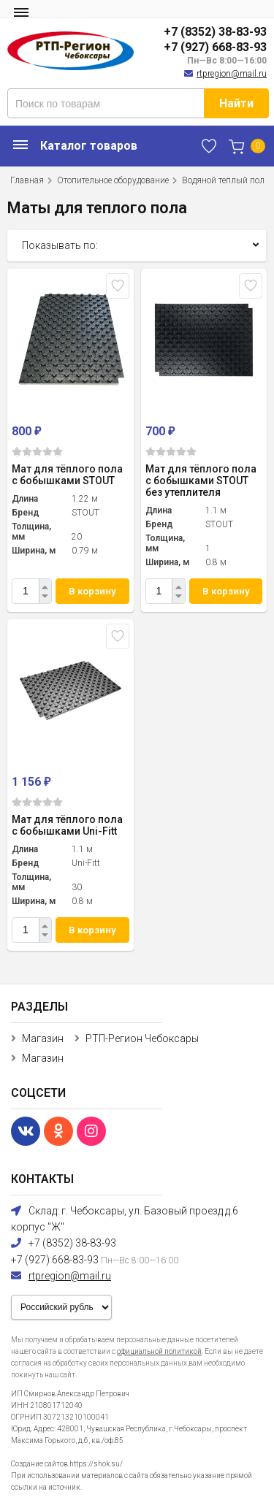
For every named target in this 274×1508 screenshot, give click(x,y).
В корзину (92, 591)
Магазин (43, 1038)
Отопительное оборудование (113, 180)
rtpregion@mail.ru (232, 74)
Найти (236, 103)
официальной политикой (159, 1351)
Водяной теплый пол (223, 180)
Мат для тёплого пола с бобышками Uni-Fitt (67, 825)
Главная (27, 180)
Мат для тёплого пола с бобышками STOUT (67, 474)
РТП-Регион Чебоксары (142, 1038)
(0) (37, 451)
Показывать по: (60, 245)
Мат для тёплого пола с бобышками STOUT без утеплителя (200, 480)
